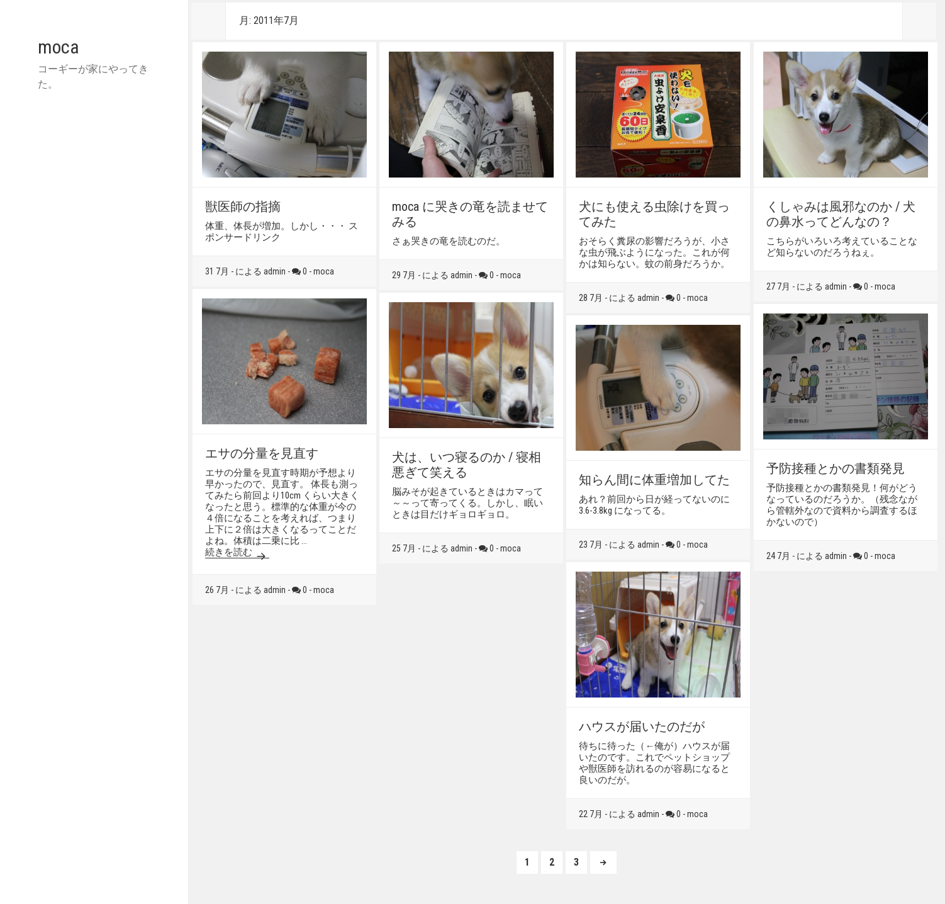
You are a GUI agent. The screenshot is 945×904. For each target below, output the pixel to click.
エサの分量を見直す (261, 453)
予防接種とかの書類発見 (835, 468)
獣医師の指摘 (243, 206)
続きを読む (237, 552)
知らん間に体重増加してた (654, 479)
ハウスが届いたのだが (642, 726)
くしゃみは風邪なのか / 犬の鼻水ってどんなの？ (840, 214)
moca (58, 47)
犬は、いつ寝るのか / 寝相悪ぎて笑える (466, 464)
